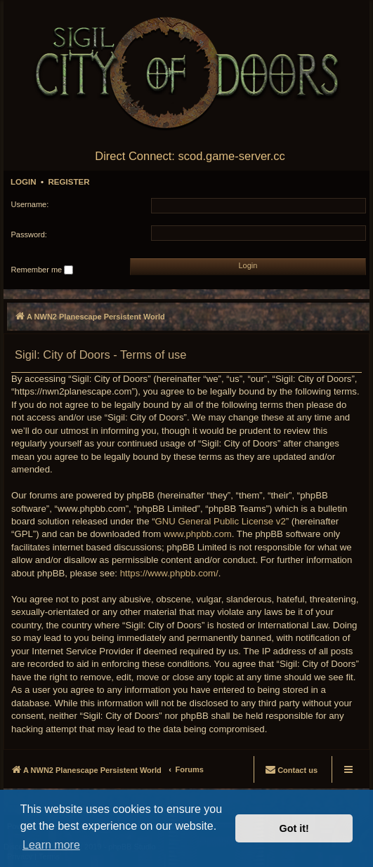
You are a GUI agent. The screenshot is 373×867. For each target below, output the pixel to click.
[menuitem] (291, 769)
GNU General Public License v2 (220, 521)
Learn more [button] (51, 845)
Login (24, 182)
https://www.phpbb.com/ (169, 573)
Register (68, 182)
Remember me (42, 270)
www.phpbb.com (198, 534)
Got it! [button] (294, 828)
